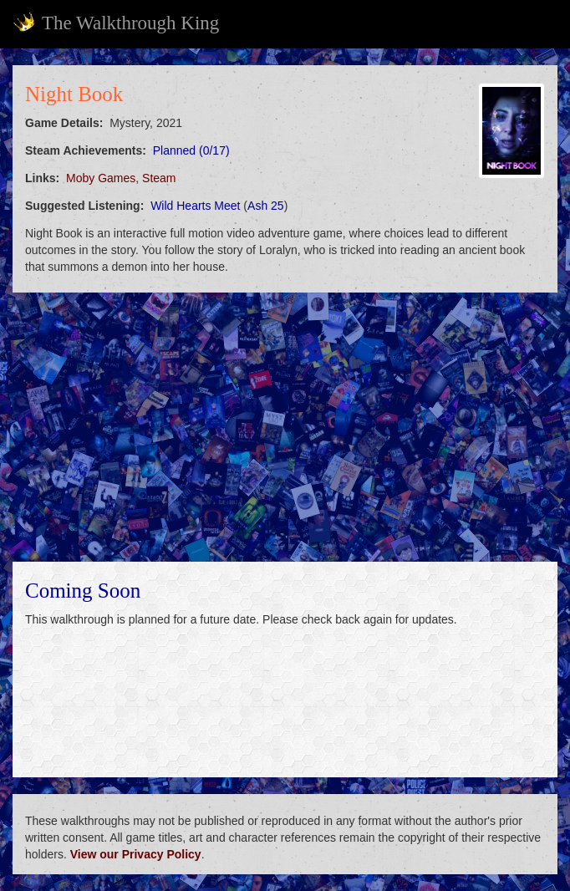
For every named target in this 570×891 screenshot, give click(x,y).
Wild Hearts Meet (195, 205)
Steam (159, 178)
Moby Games (100, 178)
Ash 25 (265, 205)
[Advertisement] (285, 427)
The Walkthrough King (116, 22)
